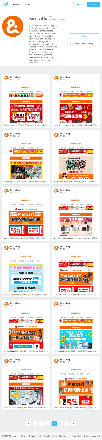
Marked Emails (43, 436)
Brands (28, 4)
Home (23, 436)
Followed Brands (59, 436)
